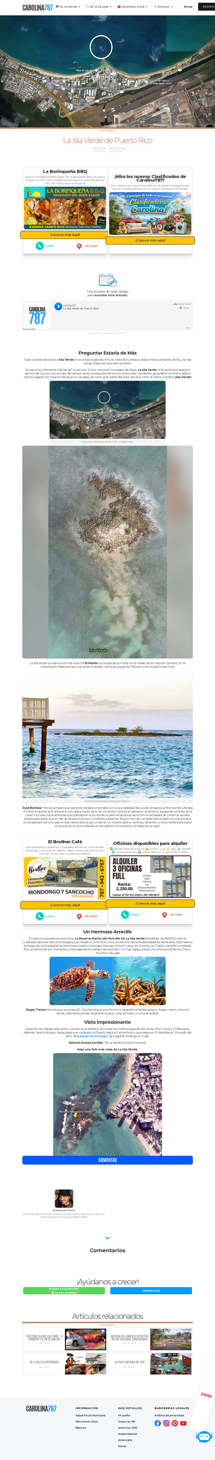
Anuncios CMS (127, 1427)
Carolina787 (94, 333)
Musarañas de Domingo (90, 1036)
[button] (68, 6)
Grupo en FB (126, 1421)
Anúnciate (125, 1440)
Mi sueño (124, 1415)
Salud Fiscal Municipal (90, 1415)
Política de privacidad (169, 1415)
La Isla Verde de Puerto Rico (113, 333)
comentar (107, 1175)
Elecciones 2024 (87, 1421)
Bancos (81, 1427)
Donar (188, 6)
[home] (37, 7)
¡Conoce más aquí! (64, 229)
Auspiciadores (127, 1433)
